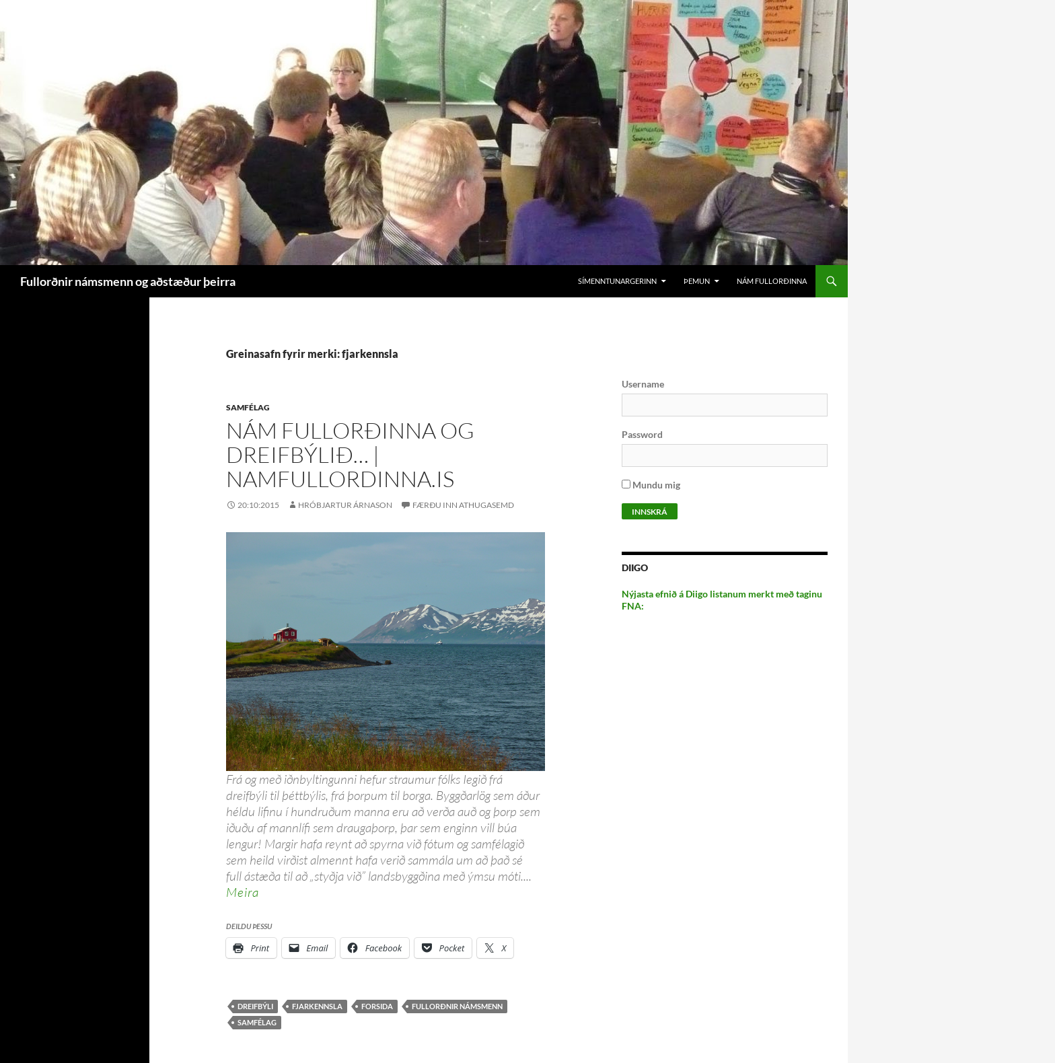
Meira (242, 892)
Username (643, 384)
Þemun (697, 281)
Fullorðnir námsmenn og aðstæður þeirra (127, 281)
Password (642, 434)
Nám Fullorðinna (772, 281)
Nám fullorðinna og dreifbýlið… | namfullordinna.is (350, 454)
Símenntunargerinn (617, 281)
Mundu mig (651, 484)
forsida (377, 1006)
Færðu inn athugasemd (463, 505)
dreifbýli (255, 1006)
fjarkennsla (317, 1006)
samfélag (257, 1022)
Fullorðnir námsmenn (457, 1006)
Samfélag (248, 407)
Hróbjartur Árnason (345, 505)
